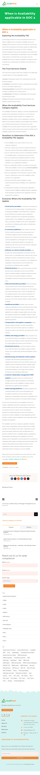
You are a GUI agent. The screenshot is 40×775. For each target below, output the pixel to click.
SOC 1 (4, 632)
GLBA (4, 604)
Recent (29, 527)
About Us (4, 723)
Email (6, 570)
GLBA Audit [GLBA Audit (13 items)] (5, 660)
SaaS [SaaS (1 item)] (30, 673)
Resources (4, 729)
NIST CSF (5, 620)
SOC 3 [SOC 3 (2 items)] (4, 680)
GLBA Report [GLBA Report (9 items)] (13, 660)
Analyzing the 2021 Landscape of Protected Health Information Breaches (19, 532)
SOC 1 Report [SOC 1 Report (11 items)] (24, 675)
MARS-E (5, 612)
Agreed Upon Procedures (9, 596)
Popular (11, 527)
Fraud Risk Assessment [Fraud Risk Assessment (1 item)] (19, 657)
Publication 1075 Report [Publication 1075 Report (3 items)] (21, 673)
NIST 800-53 (6, 616)
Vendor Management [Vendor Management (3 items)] (19, 680)
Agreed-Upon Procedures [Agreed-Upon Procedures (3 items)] (9, 650)
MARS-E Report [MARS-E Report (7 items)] (24, 665)
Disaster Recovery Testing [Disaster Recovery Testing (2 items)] (9, 655)
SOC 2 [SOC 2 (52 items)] (31, 675)
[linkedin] (9, 714)
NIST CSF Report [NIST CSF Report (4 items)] (7, 670)
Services (3, 726)
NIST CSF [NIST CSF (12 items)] (23, 668)
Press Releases (7, 624)
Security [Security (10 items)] (5, 675)
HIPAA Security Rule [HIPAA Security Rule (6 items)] (16, 662)
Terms (32, 764)
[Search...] (18, 514)
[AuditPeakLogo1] (8, 699)
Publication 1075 (7, 628)
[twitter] (4, 714)
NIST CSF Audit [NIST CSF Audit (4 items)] (31, 668)
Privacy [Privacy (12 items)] (15, 670)
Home (3, 720)
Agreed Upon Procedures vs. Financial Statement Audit (17, 539)
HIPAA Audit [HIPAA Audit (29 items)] (26, 660)
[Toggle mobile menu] (37, 4)
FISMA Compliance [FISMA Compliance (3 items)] (7, 657)
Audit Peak (6, 467)
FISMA (4, 600)
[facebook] (1, 714)
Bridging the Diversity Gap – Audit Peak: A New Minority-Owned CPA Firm (19, 546)
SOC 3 (4, 640)
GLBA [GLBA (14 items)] (28, 657)
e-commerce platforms (32, 167)
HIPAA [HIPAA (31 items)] (19, 660)
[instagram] (6, 714)
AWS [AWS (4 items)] (4, 652)
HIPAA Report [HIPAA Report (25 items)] (6, 662)
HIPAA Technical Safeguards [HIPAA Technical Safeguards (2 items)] (30, 662)
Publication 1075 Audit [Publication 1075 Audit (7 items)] (8, 673)
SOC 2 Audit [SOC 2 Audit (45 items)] (6, 678)
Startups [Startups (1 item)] (10, 680)
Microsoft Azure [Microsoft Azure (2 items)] (7, 668)
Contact (3, 732)
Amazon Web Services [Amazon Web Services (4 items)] (22, 650)
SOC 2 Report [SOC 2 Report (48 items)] (14, 678)
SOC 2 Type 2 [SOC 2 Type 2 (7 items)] (30, 678)
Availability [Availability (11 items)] (33, 650)
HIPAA (4, 608)
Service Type (6, 577)
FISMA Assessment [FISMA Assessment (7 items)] (22, 655)
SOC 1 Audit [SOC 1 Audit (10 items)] (16, 675)
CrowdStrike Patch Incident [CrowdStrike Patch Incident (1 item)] (27, 652)
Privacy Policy (27, 764)
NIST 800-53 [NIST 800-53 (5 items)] (15, 668)
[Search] (36, 514)
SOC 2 (18, 190)
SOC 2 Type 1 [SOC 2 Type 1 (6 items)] (22, 678)
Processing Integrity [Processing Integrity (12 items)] (23, 670)
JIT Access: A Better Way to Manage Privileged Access (19, 503)
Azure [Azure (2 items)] (8, 652)
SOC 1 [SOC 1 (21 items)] (10, 675)
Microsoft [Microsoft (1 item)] (32, 665)
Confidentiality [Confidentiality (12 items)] (15, 652)
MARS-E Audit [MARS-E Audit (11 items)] (15, 665)
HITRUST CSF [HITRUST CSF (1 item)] (6, 665)
